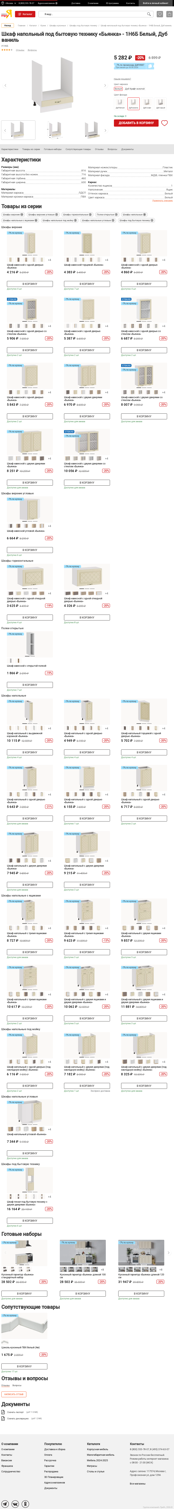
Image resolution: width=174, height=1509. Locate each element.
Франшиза (7, 1465)
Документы (50, 1488)
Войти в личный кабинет (155, 3)
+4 (49, 260)
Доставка (75, 3)
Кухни (43, 25)
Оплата (48, 1454)
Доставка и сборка (54, 1449)
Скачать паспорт (19, 1412)
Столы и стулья (95, 1471)
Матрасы (92, 1465)
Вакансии (6, 1460)
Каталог (33, 25)
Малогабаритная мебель (100, 1454)
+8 (102, 1269)
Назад (7, 25)
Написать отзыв (13, 1394)
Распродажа (51, 1471)
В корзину (30, 284)
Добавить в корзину (136, 123)
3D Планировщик (53, 1477)
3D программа (112, 3)
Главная (21, 25)
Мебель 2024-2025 (97, 1460)
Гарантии (49, 1465)
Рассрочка (50, 1460)
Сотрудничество (10, 1471)
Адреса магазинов (48, 3)
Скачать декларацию (21, 1418)
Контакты (130, 3)
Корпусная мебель (97, 1449)
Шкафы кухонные (57, 25)
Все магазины (138, 1483)
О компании (93, 3)
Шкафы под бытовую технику (83, 25)
